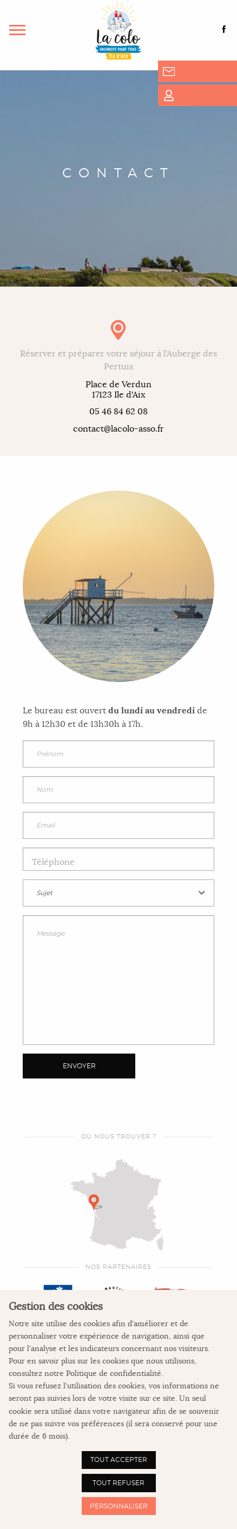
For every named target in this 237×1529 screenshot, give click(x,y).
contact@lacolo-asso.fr (118, 429)
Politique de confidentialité (113, 1373)
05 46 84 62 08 (118, 412)
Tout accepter (118, 1460)
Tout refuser (118, 1483)
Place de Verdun (118, 390)
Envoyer (79, 1066)
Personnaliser (119, 1506)
